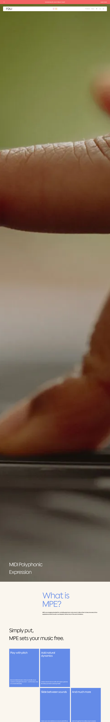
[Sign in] (100, 9)
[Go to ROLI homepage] (9, 9)
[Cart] (103, 9)
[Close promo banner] (4, 2)
